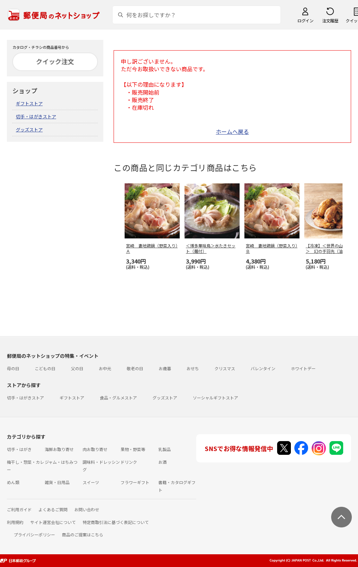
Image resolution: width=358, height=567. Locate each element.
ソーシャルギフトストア (215, 397)
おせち (193, 368)
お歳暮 (165, 368)
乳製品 (164, 449)
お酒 (162, 462)
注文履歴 (330, 20)
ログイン (305, 20)
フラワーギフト (134, 482)
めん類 (13, 482)
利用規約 (15, 522)
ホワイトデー (303, 368)
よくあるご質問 (53, 509)
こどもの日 (45, 368)
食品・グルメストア (118, 397)
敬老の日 (135, 368)
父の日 (77, 368)
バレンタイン (263, 368)
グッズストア (29, 129)
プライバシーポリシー (34, 534)
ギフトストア (29, 103)
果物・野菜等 (132, 449)
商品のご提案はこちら (82, 534)
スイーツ (91, 482)
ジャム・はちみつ (61, 462)
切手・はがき (19, 449)
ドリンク (128, 462)
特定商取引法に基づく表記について (116, 522)
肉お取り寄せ (95, 449)
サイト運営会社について (53, 522)
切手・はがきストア (36, 116)
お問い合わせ (86, 509)
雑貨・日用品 (57, 482)
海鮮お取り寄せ (59, 449)
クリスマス (224, 368)
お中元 (105, 368)
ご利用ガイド (19, 509)
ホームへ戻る (232, 131)
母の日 (13, 368)
